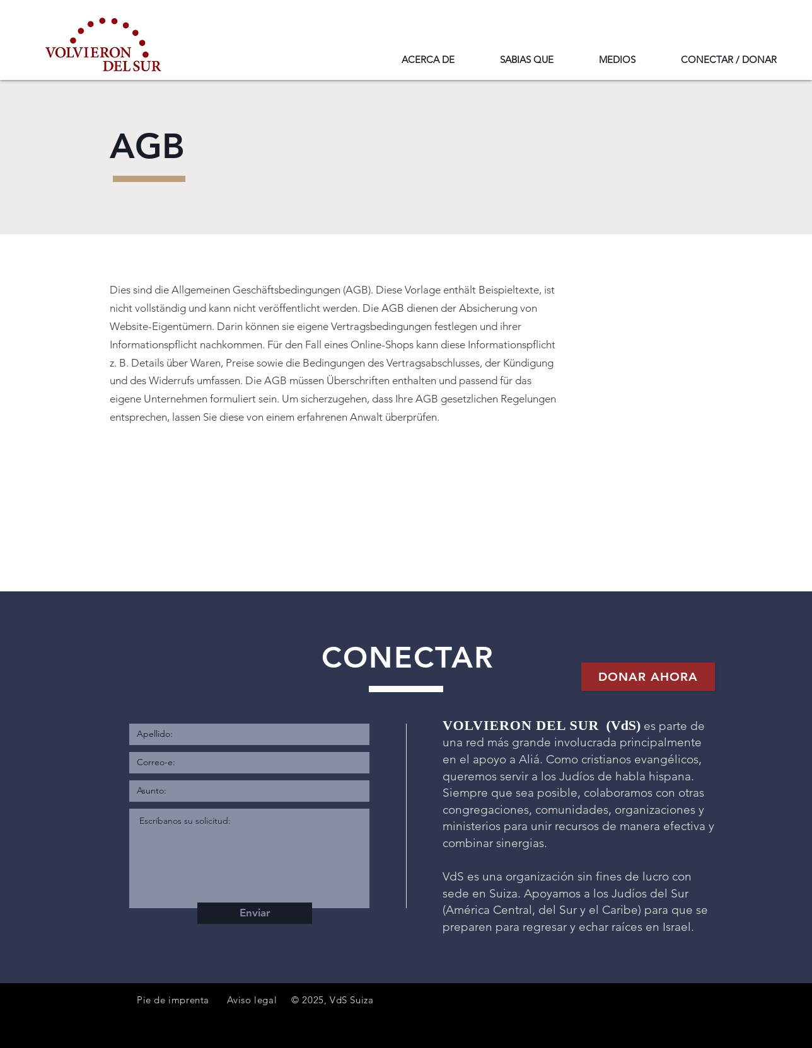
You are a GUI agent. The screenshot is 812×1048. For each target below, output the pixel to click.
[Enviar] (254, 913)
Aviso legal (252, 1000)
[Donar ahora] (648, 677)
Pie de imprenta (173, 1000)
